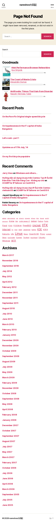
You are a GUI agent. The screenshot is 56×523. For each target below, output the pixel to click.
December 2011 (10, 292)
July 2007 (7, 446)
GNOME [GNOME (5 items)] (36, 225)
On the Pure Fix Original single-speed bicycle (23, 116)
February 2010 (9, 329)
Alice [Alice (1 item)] (37, 218)
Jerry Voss (7, 173)
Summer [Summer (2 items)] (19, 238)
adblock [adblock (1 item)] (4, 218)
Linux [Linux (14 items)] (19, 233)
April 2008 (7, 409)
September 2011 (10, 303)
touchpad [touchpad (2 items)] (33, 238)
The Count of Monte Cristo (23, 79)
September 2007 (10, 436)
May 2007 (7, 452)
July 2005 (7, 500)
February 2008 (9, 415)
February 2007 (9, 462)
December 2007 (10, 425)
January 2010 (9, 335)
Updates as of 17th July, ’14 (15, 147)
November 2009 (10, 345)
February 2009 (9, 383)
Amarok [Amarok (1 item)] (42, 218)
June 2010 (7, 319)
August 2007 (8, 441)
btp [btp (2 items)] (16, 221)
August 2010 (8, 308)
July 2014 (7, 271)
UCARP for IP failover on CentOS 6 (18, 183)
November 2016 (10, 260)
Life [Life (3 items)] (12, 234)
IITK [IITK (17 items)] (45, 225)
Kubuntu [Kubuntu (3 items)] (6, 234)
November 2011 (10, 298)
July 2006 (7, 473)
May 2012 (7, 276)
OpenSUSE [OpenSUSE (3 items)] (34, 234)
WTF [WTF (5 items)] (13, 240)
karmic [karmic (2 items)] (34, 230)
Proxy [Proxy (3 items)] (42, 234)
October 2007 (9, 430)
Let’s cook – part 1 (10, 138)
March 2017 (8, 255)
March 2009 (8, 377)
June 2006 (7, 478)
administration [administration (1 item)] (11, 218)
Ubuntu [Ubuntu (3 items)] (42, 237)
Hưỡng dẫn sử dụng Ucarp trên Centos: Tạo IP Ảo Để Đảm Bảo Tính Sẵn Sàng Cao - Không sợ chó (27, 179)
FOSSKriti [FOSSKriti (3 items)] (17, 226)
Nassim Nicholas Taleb (20, 94)
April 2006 (7, 484)
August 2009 (8, 361)
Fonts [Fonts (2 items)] (46, 221)
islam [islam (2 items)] (20, 230)
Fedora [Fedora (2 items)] (40, 221)
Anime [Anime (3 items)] (11, 221)
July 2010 (7, 314)
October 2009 (9, 351)
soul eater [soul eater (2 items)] (11, 238)
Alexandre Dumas (18, 82)
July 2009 (7, 367)
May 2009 (7, 372)
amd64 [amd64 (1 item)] (47, 218)
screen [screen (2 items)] (48, 234)
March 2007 (8, 457)
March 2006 (8, 489)
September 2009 (10, 356)
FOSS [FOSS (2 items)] (10, 226)
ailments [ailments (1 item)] (21, 218)
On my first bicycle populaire (16, 156)
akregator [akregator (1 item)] (27, 218)
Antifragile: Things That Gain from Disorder (31, 91)
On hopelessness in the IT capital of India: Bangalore (24, 196)
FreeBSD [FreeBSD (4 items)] (27, 225)
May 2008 (7, 404)
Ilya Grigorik (16, 70)
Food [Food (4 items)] (4, 225)
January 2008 (9, 420)
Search (5, 49)
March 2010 (8, 324)
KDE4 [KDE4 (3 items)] (45, 229)
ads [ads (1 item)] (17, 218)
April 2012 (7, 282)
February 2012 (9, 287)
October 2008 (9, 393)
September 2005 (10, 494)
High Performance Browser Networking (30, 67)
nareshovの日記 (28, 5)
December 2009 (10, 340)
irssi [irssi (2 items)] (16, 230)
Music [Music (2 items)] (26, 234)
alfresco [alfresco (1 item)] (33, 218)
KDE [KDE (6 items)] (39, 229)
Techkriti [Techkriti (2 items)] (26, 238)
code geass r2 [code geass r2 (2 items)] (24, 221)
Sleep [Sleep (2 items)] (4, 238)
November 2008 (10, 388)
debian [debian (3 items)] (34, 221)
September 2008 (10, 399)
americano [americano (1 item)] (5, 221)
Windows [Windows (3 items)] (6, 241)
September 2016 (10, 266)
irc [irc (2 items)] (12, 230)
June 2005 (7, 505)
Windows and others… (26, 173)
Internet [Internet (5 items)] (6, 229)
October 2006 (9, 468)
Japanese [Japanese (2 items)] (26, 230)
